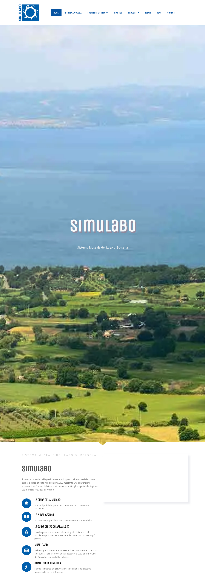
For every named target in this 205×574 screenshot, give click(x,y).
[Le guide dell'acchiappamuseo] (26, 532)
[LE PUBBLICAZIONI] (26, 517)
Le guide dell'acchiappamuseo (51, 526)
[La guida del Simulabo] (26, 503)
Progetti (133, 12)
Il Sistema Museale (73, 12)
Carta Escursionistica (47, 563)
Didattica (118, 12)
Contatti (171, 12)
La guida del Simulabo (47, 499)
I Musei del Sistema (98, 12)
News (159, 12)
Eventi (148, 12)
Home (56, 12)
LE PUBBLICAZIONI (44, 514)
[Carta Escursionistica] (26, 567)
